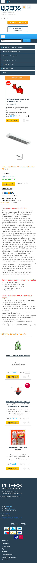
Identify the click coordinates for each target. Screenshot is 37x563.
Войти (11, 2)
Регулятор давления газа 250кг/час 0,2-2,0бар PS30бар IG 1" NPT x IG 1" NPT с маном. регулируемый (18, 404)
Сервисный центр (7, 554)
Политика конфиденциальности (12, 493)
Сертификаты (6, 549)
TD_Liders (9, 506)
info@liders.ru (10, 509)
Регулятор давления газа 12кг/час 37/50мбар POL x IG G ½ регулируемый (17, 101)
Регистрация (19, 2)
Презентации (6, 546)
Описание (4, 202)
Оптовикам (5, 560)
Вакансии (5, 541)
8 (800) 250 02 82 (5, 513)
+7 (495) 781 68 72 (5, 518)
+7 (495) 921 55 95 (16, 518)
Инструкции (5, 543)
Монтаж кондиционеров (9, 557)
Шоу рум (4, 551)
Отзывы (14, 202)
